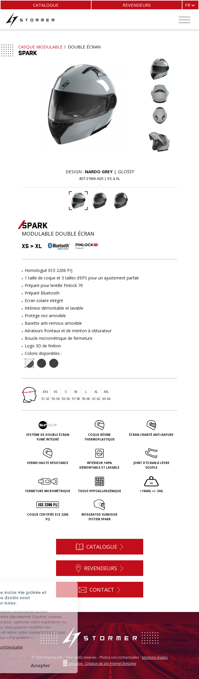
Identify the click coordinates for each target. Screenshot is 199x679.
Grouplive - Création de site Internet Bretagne (102, 664)
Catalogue (46, 5)
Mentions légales (155, 657)
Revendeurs (137, 5)
